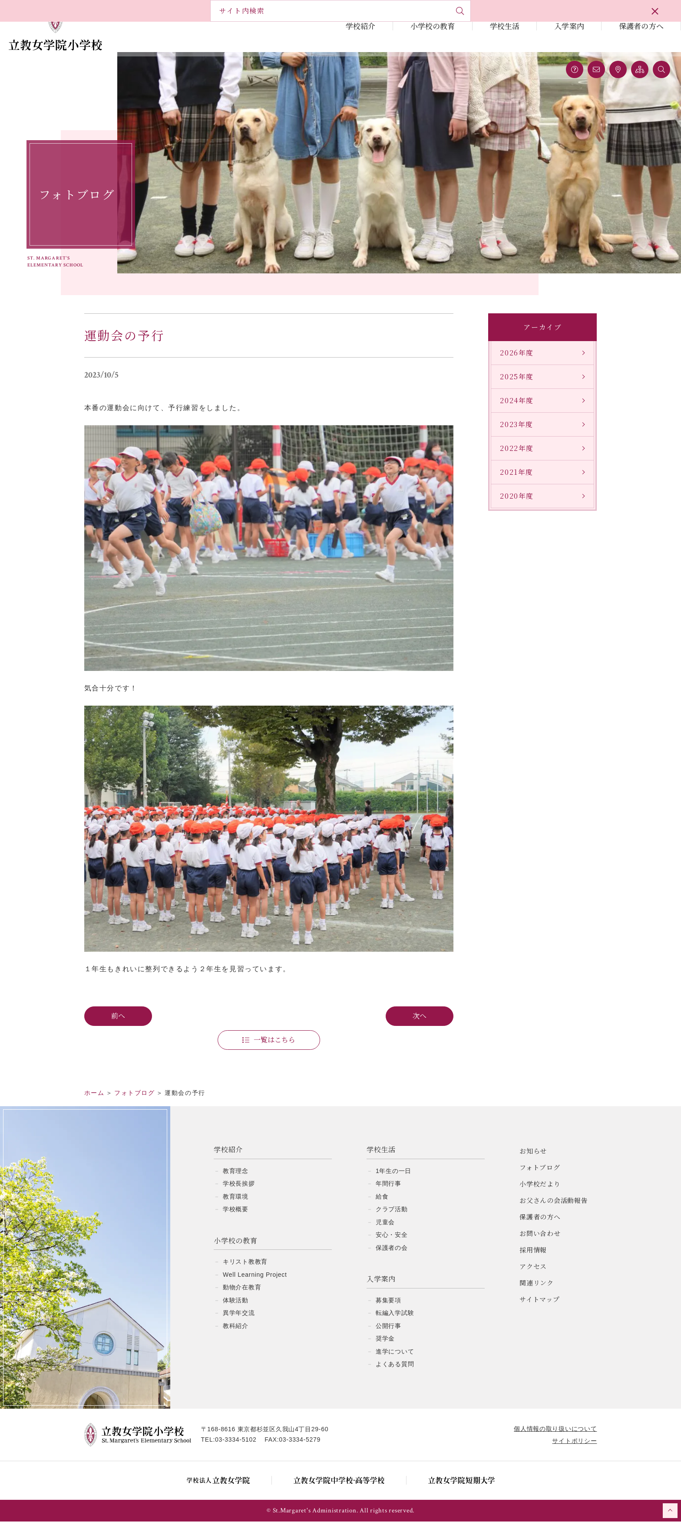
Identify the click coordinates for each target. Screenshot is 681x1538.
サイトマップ (539, 1315)
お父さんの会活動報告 (553, 1217)
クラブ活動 (392, 1225)
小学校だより (540, 1200)
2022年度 (512, 460)
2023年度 (512, 436)
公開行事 (388, 1342)
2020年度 (512, 508)
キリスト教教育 (245, 1278)
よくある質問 (395, 1380)
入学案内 (569, 25)
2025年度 (512, 389)
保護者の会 (392, 1264)
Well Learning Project (255, 1291)
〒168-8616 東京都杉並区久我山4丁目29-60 (269, 1445)
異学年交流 (239, 1329)
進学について (395, 1367)
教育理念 (235, 1187)
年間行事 (388, 1199)
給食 (382, 1212)
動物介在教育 (242, 1303)
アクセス (533, 1282)
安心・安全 (392, 1251)
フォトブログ (539, 1184)
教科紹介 (235, 1342)
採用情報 (533, 1266)
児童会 (385, 1238)
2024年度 (512, 412)
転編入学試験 (395, 1329)
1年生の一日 (393, 1187)
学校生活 (505, 25)
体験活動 (235, 1316)
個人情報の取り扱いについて (550, 1445)
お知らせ (533, 1167)
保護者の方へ (641, 25)
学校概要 (235, 1225)
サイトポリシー (570, 1457)
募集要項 (388, 1316)
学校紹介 (361, 25)
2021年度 (512, 484)
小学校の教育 (432, 25)
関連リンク (536, 1299)
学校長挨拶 (239, 1199)
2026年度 (512, 365)
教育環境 (235, 1212)
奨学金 (385, 1354)
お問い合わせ (540, 1250)
